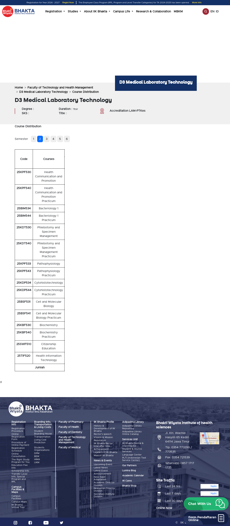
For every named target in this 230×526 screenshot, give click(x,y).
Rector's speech (103, 434)
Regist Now (68, 3)
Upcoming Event (103, 463)
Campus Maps (19, 500)
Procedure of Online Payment (20, 443)
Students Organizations (41, 448)
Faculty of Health (69, 427)
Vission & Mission (103, 437)
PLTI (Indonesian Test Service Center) (134, 458)
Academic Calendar (133, 475)
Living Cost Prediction (40, 440)
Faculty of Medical (69, 447)
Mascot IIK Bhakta (103, 454)
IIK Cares (127, 480)
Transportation (42, 437)
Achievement (101, 448)
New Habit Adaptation (100, 476)
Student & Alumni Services (132, 450)
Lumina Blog (129, 470)
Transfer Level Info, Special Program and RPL (19, 477)
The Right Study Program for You (21, 460)
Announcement (102, 472)
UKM (36, 461)
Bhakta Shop (129, 485)
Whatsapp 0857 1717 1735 (179, 463)
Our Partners (129, 465)
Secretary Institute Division (104, 493)
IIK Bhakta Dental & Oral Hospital (133, 444)
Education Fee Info (20, 465)
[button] (206, 503)
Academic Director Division (104, 482)
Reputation (100, 440)
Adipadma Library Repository (132, 427)
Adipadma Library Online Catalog (132, 432)
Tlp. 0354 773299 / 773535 (178, 447)
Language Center (132, 454)
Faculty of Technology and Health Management (60, 87)
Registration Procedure (18, 429)
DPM (36, 453)
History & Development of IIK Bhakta (104, 428)
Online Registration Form (18, 437)
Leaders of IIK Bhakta (105, 451)
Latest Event (101, 469)
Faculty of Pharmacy (71, 422)
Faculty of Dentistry (70, 432)
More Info (196, 3)
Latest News (101, 466)
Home (19, 87)
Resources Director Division (104, 487)
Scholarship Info (20, 470)
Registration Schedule (18, 448)
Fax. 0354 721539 (177, 455)
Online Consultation (19, 454)
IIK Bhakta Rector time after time (103, 444)
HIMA (37, 459)
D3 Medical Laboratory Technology (43, 91)
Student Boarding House (43, 432)
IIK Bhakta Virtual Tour (18, 504)
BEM (36, 456)
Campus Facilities (16, 496)
